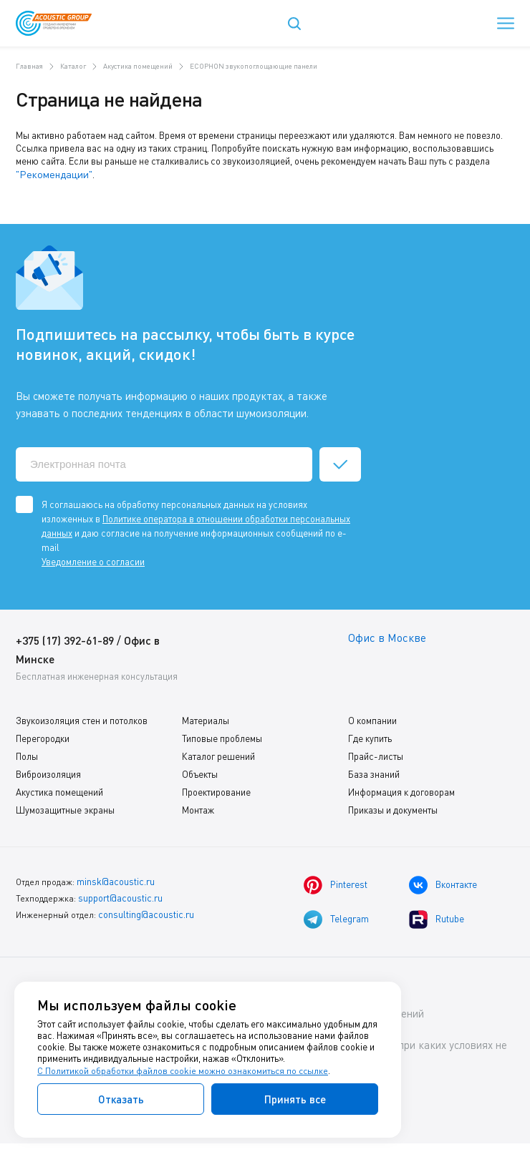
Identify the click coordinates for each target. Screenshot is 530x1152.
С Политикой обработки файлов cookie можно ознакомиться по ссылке (184, 1070)
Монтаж (198, 808)
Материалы (205, 718)
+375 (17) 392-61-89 (69, 637)
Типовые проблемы (222, 736)
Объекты (200, 772)
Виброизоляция (48, 772)
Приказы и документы (393, 808)
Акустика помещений (59, 790)
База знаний (374, 772)
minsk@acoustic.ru (114, 879)
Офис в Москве (389, 636)
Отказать (121, 1099)
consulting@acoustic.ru (144, 909)
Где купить (370, 736)
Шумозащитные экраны (65, 808)
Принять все (295, 1099)
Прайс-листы (375, 754)
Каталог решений (218, 754)
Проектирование (216, 790)
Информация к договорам (401, 790)
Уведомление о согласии (93, 559)
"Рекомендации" (50, 174)
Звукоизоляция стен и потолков (82, 718)
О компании (372, 718)
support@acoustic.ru (119, 894)
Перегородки (42, 736)
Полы (27, 754)
